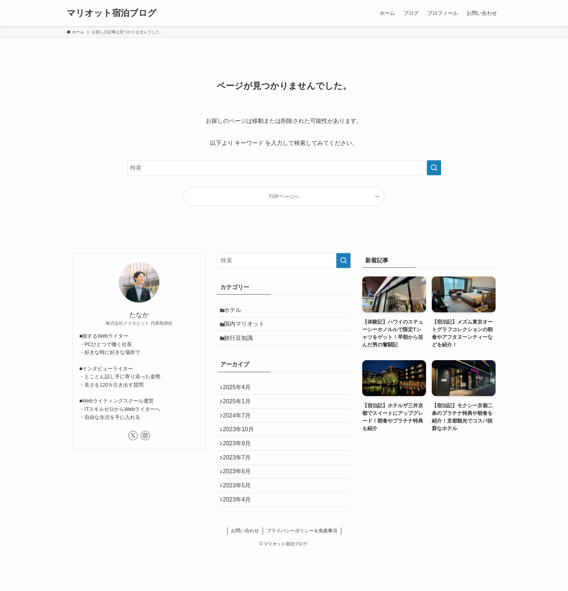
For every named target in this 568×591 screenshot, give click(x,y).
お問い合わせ (245, 568)
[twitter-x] (133, 435)
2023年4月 (240, 536)
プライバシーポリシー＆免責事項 (302, 568)
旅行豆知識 (241, 346)
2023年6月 (240, 501)
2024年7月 (240, 433)
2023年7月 (240, 484)
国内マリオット (247, 328)
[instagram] (145, 435)
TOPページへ (283, 196)
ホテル (236, 311)
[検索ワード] (284, 167)
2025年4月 (240, 398)
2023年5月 (240, 519)
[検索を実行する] (434, 167)
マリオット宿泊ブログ (111, 13)
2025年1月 (240, 415)
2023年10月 (241, 450)
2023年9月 (240, 467)
